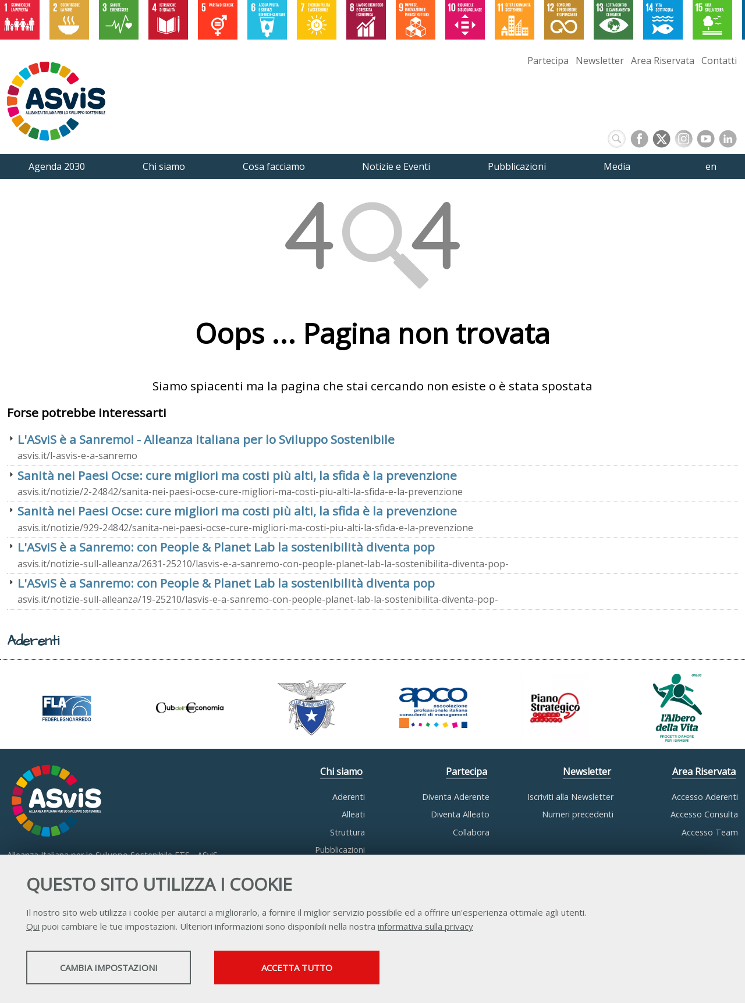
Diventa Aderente (455, 796)
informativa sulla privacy (425, 927)
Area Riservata (662, 60)
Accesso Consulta (704, 814)
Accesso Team (710, 832)
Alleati (353, 814)
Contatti (719, 60)
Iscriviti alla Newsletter (570, 796)
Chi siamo (341, 771)
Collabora (471, 832)
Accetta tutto (327, 968)
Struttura (347, 832)
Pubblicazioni (340, 849)
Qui (33, 927)
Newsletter (600, 60)
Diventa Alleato (460, 814)
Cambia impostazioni (118, 968)
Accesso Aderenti (705, 796)
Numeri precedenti (577, 814)
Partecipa (548, 60)
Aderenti (348, 796)
